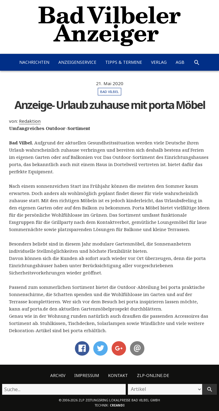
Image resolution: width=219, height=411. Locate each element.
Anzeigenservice (77, 62)
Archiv (57, 375)
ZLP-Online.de (153, 375)
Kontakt (118, 375)
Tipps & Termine (123, 62)
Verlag (159, 62)
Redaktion (30, 121)
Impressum (86, 375)
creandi (117, 405)
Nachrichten (34, 62)
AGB (180, 62)
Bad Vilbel (109, 91)
